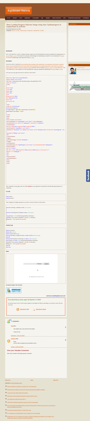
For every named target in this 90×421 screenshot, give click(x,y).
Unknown (13, 338)
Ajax (20, 18)
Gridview (27, 18)
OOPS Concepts (56, 18)
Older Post (55, 380)
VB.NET (42, 30)
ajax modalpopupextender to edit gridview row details (51, 66)
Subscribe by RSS (23, 309)
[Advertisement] (36, 174)
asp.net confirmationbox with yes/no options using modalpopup (24, 66)
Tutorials (86, 18)
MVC (64, 18)
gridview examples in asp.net (25, 67)
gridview (47, 67)
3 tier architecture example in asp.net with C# (16, 399)
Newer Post (7, 380)
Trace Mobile (11, 21)
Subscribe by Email (39, 309)
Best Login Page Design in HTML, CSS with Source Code (19, 410)
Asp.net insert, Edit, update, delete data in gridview (17, 392)
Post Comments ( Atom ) (16, 383)
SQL (42, 18)
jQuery (61, 67)
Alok (12, 326)
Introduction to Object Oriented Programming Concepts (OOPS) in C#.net (22, 396)
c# (53, 67)
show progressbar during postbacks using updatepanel (32, 64)
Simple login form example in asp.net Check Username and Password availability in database (26, 389)
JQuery (48, 18)
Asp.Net (15, 18)
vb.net (56, 67)
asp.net (62, 55)
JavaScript (36, 18)
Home (8, 18)
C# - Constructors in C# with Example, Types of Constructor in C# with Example (23, 413)
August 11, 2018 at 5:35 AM (17, 346)
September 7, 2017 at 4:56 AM (17, 335)
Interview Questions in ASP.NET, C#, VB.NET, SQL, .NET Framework (21, 386)
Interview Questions (74, 18)
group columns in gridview (12, 67)
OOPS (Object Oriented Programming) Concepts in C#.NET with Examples (22, 402)
